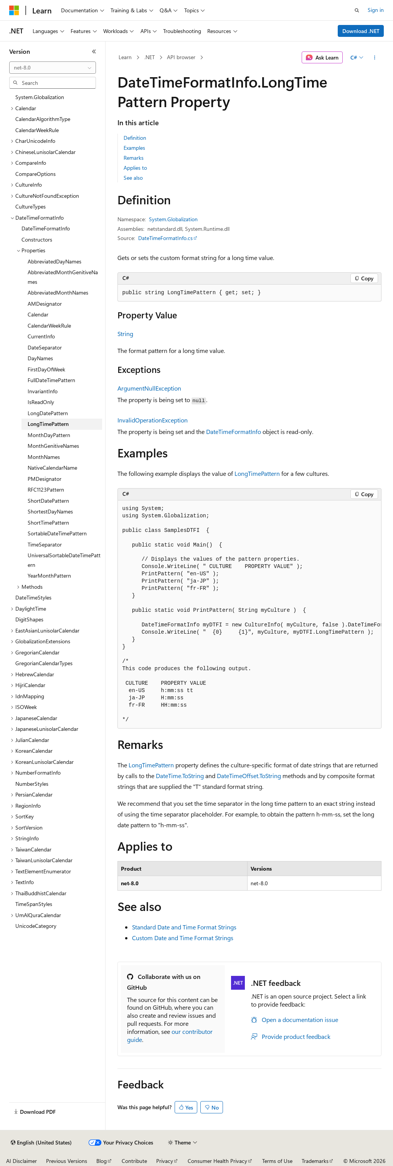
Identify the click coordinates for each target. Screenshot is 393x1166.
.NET (149, 57)
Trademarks (315, 1160)
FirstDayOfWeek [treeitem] (46, 369)
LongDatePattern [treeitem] (48, 413)
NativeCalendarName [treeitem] (52, 467)
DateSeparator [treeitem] (45, 347)
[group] (249, 614)
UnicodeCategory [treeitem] (35, 925)
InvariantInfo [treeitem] (43, 391)
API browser (181, 57)
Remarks (134, 157)
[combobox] (52, 67)
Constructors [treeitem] (36, 239)
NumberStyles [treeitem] (31, 783)
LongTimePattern (257, 473)
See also (133, 177)
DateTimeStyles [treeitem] (33, 597)
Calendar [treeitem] (38, 314)
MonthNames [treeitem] (44, 456)
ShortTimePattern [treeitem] (48, 522)
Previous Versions (66, 1160)
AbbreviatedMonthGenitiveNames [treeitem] (63, 276)
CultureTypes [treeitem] (30, 206)
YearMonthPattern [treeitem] (49, 575)
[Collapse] (94, 51)
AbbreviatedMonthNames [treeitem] (58, 292)
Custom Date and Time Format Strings (182, 938)
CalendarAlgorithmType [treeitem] (42, 119)
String (125, 334)
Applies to (135, 167)
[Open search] (357, 10)
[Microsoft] (14, 10)
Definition (135, 137)
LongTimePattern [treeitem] (48, 423)
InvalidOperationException (152, 420)
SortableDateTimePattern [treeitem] (57, 533)
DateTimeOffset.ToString (249, 776)
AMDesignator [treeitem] (45, 303)
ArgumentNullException (149, 388)
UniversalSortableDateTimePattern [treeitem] (64, 560)
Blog (101, 1160)
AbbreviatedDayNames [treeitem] (54, 261)
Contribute (134, 1160)
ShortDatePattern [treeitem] (48, 500)
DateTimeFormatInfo (233, 431)
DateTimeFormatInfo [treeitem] (45, 228)
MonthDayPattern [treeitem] (49, 435)
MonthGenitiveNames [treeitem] (53, 445)
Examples (134, 147)
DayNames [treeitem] (40, 358)
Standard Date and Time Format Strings (184, 927)
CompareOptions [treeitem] (35, 173)
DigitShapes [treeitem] (29, 619)
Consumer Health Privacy (217, 1160)
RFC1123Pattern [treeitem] (46, 489)
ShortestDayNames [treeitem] (50, 511)
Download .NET (361, 31)
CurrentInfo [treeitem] (41, 336)
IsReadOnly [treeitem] (41, 402)
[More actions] (374, 57)
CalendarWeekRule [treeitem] (37, 130)
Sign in (376, 9)
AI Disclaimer (21, 1160)
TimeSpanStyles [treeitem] (33, 904)
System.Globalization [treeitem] (39, 97)
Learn (125, 57)
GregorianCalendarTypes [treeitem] (44, 663)
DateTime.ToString (180, 776)
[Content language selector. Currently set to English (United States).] (41, 1142)
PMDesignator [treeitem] (44, 478)
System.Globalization (173, 219)
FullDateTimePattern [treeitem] (51, 380)
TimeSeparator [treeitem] (45, 544)
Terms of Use (277, 1160)
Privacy (164, 1160)
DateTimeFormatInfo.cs (165, 238)
